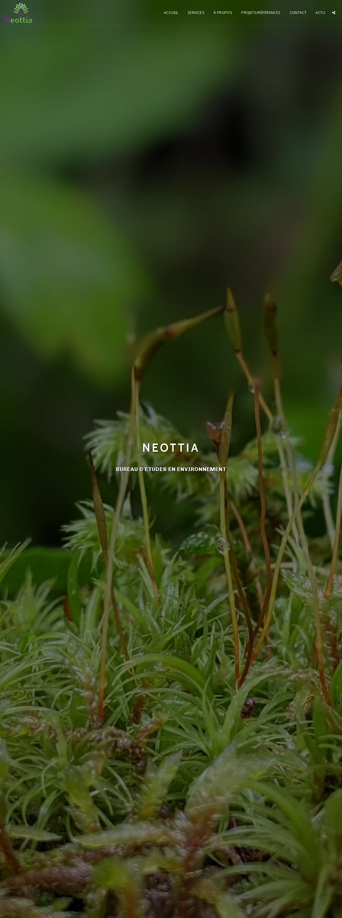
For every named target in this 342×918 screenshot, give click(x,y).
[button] (333, 12)
